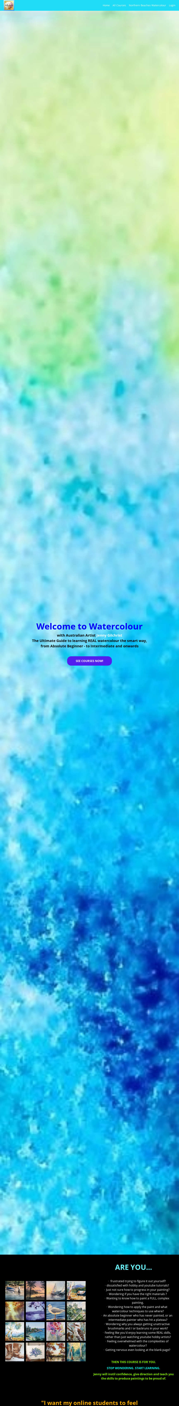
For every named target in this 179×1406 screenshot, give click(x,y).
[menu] (137, 5)
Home (106, 5)
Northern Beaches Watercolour (147, 5)
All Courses (119, 5)
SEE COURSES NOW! (89, 661)
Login (172, 5)
